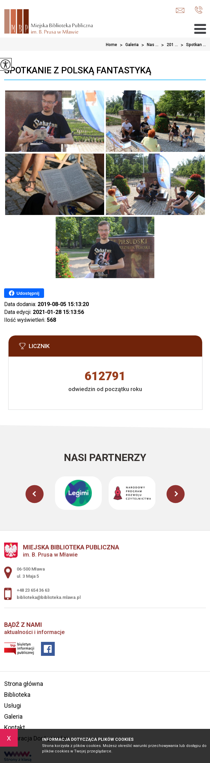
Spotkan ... (192, 45)
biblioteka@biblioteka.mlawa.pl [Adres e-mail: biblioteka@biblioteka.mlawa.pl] (49, 597)
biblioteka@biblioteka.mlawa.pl (180, 10)
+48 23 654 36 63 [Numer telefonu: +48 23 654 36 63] (33, 590)
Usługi (12, 705)
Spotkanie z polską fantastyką (77, 70)
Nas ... (148, 45)
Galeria (128, 45)
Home (111, 45)
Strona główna (23, 683)
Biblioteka (17, 694)
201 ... (168, 45)
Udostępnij (24, 293)
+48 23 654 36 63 (198, 10)
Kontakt (14, 727)
